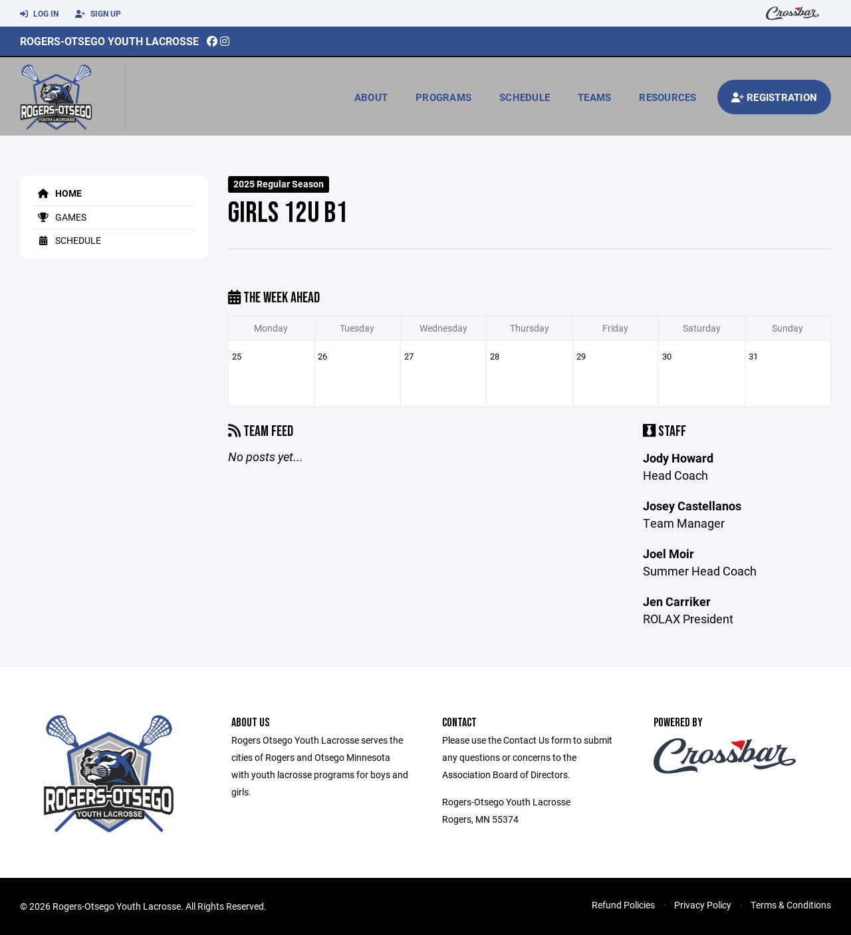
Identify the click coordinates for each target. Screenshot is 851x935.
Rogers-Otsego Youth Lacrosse (109, 41)
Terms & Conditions (791, 904)
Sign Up (98, 14)
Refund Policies (623, 904)
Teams (594, 97)
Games (59, 217)
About (371, 97)
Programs (443, 97)
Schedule (524, 97)
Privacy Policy (702, 904)
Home (57, 193)
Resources (667, 97)
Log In (39, 14)
